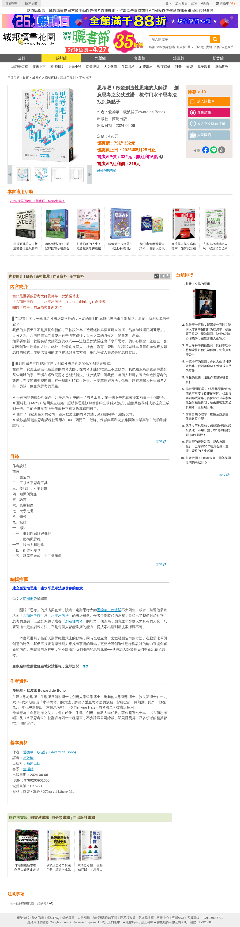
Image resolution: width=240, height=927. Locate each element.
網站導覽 (68, 917)
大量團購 (84, 917)
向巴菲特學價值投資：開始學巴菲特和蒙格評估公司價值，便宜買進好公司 (208, 349)
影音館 (218, 58)
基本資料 (77, 276)
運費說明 (12, 3)
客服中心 (163, 917)
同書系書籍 (39, 818)
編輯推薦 (43, 276)
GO (85, 666)
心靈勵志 (146, 67)
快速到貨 (31, 3)
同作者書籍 (18, 818)
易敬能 (28, 758)
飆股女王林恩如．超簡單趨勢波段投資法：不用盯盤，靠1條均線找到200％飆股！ (208, 430)
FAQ (50, 903)
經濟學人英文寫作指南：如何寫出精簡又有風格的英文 (184, 248)
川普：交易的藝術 (198, 284)
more (223, 474)
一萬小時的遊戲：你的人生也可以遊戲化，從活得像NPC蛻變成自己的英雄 (209, 366)
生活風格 (128, 67)
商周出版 (119, 119)
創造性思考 (74, 621)
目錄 (29, 276)
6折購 (205, 3)
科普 (178, 67)
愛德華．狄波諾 (109, 610)
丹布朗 (199, 47)
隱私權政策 (127, 917)
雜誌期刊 (222, 67)
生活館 (28, 769)
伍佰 (217, 47)
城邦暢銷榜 (19, 67)
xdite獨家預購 (166, 47)
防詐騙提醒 (146, 917)
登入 (168, 3)
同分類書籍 (60, 818)
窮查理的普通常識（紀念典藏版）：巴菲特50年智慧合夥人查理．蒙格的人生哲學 (207, 446)
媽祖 (152, 47)
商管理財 (92, 67)
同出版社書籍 (84, 818)
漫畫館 (178, 58)
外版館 (100, 58)
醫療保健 (163, 67)
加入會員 (181, 3)
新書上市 (39, 67)
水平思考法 (60, 616)
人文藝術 (110, 67)
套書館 (139, 58)
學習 (189, 67)
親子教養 (204, 67)
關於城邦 (23, 917)
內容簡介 (16, 276)
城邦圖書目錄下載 (105, 917)
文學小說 (74, 67)
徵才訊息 (38, 917)
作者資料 (60, 276)
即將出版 (57, 67)
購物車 (227, 3)
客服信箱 (178, 917)
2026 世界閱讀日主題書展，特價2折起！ (37, 201)
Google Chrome (60, 922)
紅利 (194, 3)
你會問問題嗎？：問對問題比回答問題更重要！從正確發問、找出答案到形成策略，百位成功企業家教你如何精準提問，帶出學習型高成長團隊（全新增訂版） (208, 398)
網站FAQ (53, 917)
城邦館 (61, 58)
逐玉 (191, 47)
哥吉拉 (181, 47)
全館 (22, 58)
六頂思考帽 (32, 616)
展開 (160, 441)
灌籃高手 (227, 47)
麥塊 (209, 47)
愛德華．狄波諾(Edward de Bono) (136, 112)
